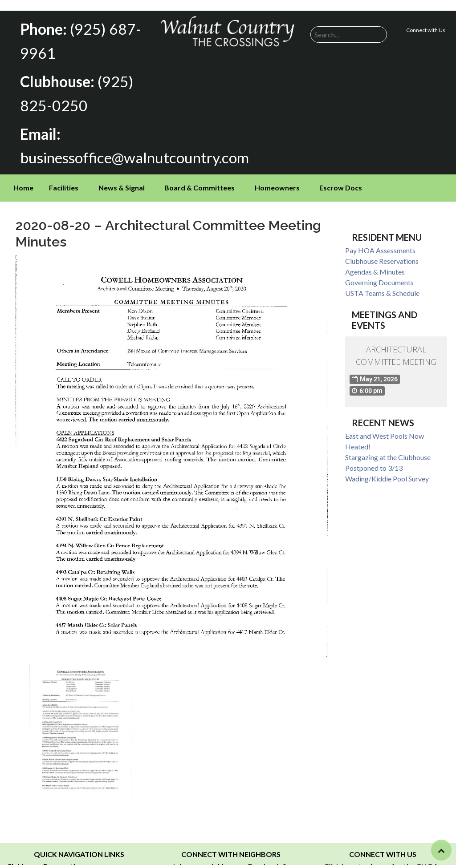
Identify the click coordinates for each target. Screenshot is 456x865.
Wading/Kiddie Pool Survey (387, 469)
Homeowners (277, 178)
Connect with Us (425, 30)
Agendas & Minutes (375, 263)
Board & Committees (199, 178)
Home (23, 178)
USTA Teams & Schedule (382, 284)
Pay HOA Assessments (380, 241)
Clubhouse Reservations (382, 252)
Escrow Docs (340, 178)
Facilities (63, 178)
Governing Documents (379, 273)
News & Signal (121, 178)
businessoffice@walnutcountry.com (127, 149)
